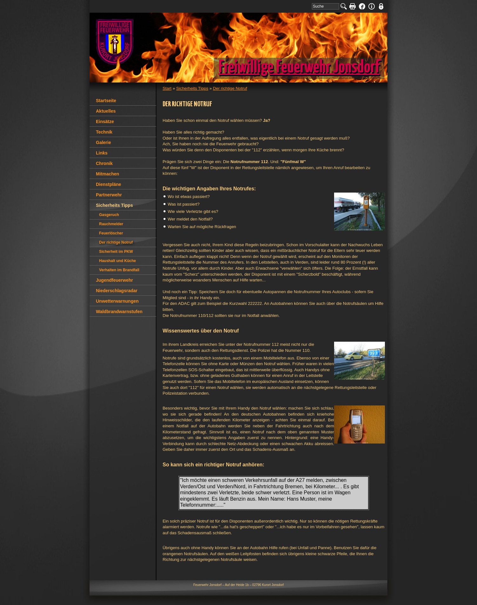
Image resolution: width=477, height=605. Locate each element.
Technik (104, 132)
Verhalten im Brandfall (119, 270)
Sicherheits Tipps (192, 88)
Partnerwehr (109, 194)
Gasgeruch (109, 215)
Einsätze (105, 121)
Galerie (103, 142)
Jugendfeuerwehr (114, 280)
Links (102, 152)
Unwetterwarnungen (117, 301)
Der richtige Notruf (230, 88)
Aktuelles (106, 111)
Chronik (104, 163)
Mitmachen (107, 173)
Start (167, 88)
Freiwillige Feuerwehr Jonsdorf (299, 67)
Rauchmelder (111, 224)
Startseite (106, 100)
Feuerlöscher (111, 233)
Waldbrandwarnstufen (119, 311)
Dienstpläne (108, 184)
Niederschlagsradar (117, 290)
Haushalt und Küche (117, 261)
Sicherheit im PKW (116, 251)
